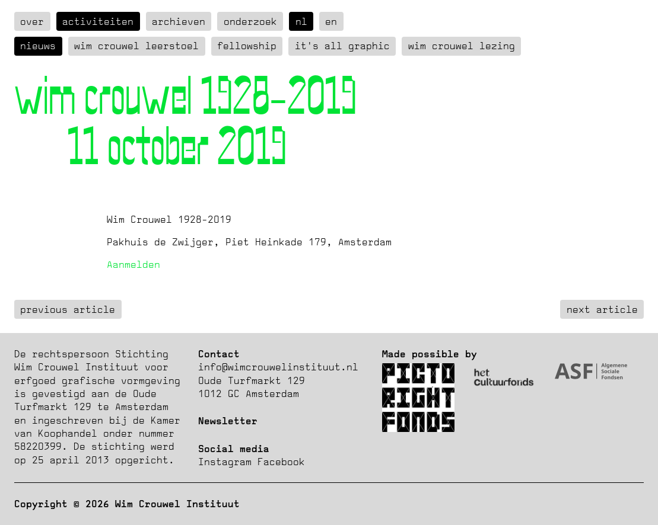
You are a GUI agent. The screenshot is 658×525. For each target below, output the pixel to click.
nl (301, 21)
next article (602, 309)
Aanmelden (133, 264)
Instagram (225, 462)
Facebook (281, 462)
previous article (67, 309)
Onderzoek (250, 21)
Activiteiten (97, 21)
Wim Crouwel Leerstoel (136, 46)
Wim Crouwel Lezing (461, 46)
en (331, 21)
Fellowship (246, 46)
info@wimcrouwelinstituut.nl (278, 367)
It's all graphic (342, 46)
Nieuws (38, 46)
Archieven (178, 21)
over (32, 21)
